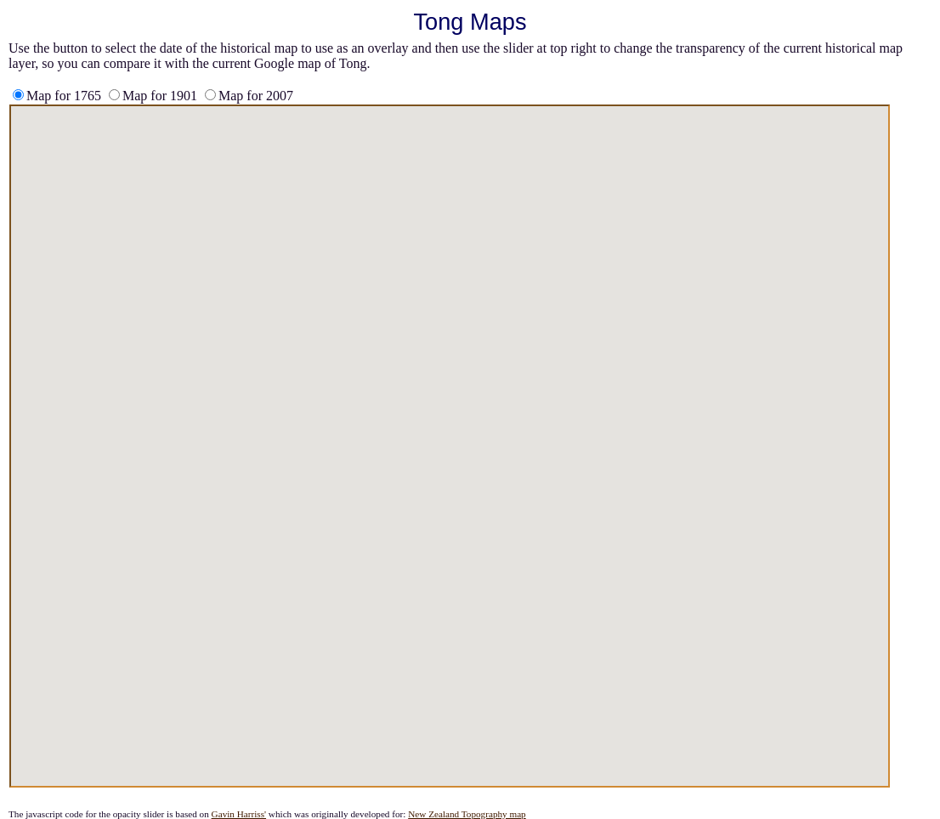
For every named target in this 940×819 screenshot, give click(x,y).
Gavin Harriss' (239, 814)
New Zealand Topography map (467, 814)
